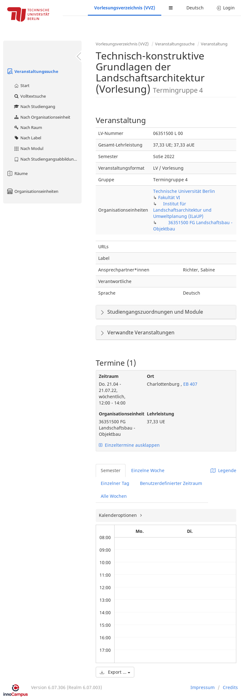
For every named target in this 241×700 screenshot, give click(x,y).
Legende (223, 470)
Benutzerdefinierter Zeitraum (171, 483)
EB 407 (189, 384)
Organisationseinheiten (32, 191)
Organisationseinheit (118, 414)
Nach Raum (27, 127)
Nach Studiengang (34, 106)
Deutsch (195, 8)
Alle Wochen (114, 496)
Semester (110, 470)
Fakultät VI (169, 197)
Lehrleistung (160, 414)
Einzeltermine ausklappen (129, 445)
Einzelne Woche (147, 470)
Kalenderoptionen (118, 515)
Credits (230, 687)
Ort (150, 376)
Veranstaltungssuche (32, 71)
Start (21, 85)
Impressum (202, 687)
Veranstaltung (214, 44)
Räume (17, 173)
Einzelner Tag (115, 483)
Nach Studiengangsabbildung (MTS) (47, 159)
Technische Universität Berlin (184, 191)
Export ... (115, 672)
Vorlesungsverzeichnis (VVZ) (124, 8)
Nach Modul (28, 148)
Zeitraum (109, 376)
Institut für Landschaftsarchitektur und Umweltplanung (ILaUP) (182, 210)
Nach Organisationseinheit (41, 117)
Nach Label (27, 138)
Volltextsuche (29, 96)
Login (225, 8)
